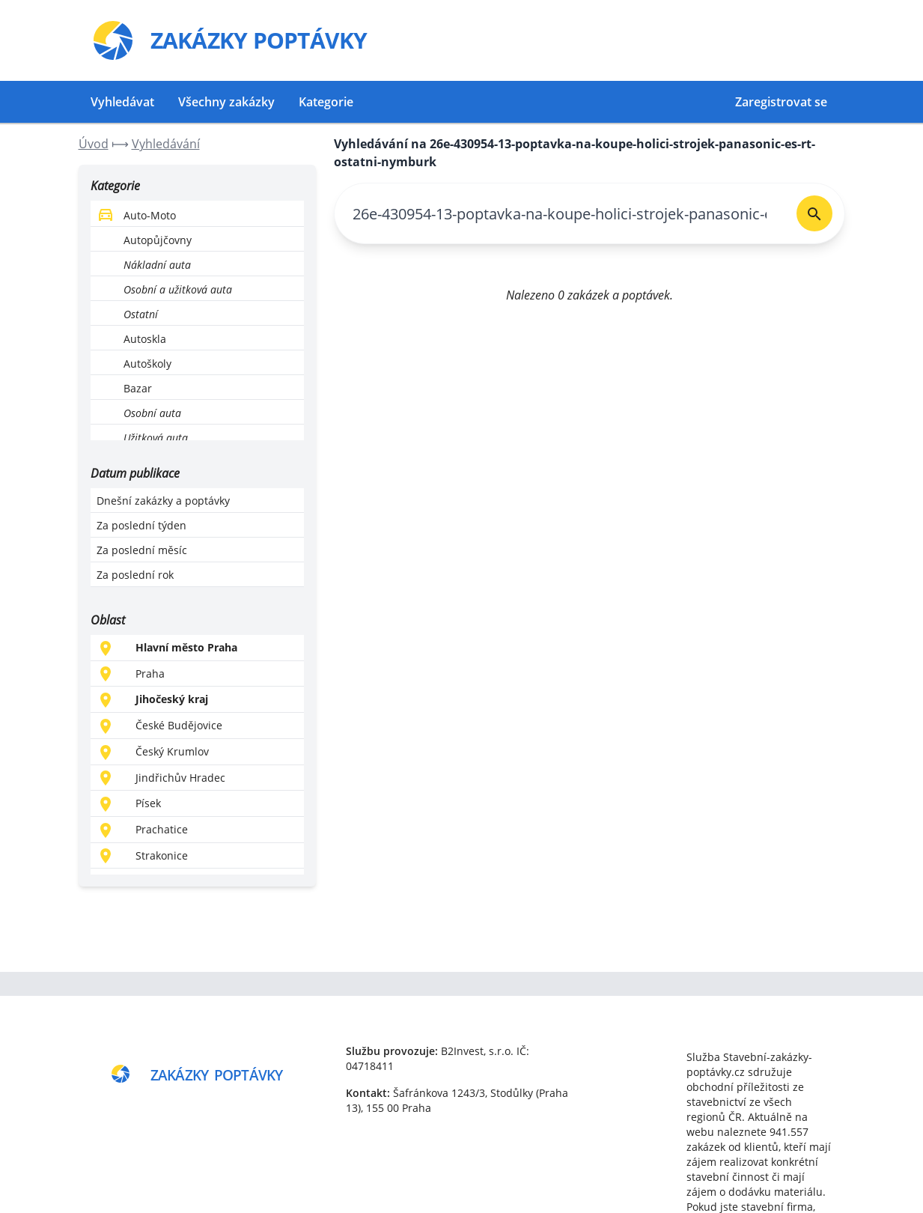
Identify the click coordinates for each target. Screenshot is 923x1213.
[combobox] (560, 213)
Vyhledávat (122, 102)
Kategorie (326, 102)
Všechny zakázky (226, 102)
